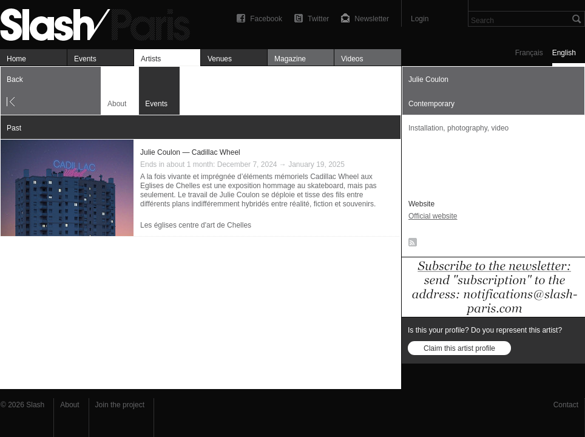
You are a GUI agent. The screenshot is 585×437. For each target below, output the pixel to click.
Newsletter (371, 19)
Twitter (318, 19)
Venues (220, 59)
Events (85, 59)
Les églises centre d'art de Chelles (195, 225)
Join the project (119, 405)
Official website (432, 216)
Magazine (290, 59)
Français (529, 53)
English (564, 53)
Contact (565, 405)
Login (419, 19)
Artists (151, 59)
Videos (352, 59)
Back (15, 79)
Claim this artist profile (459, 348)
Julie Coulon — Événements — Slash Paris (100, 23)
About (116, 104)
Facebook (266, 19)
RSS (410, 244)
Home (16, 59)
